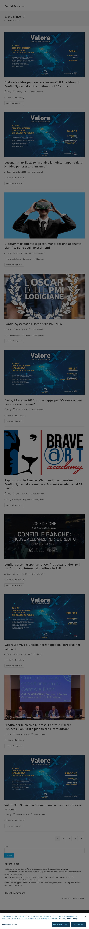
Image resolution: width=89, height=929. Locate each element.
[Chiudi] (85, 917)
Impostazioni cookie (9, 925)
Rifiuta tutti (78, 925)
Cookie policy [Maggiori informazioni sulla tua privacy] (72, 919)
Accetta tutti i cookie (60, 925)
